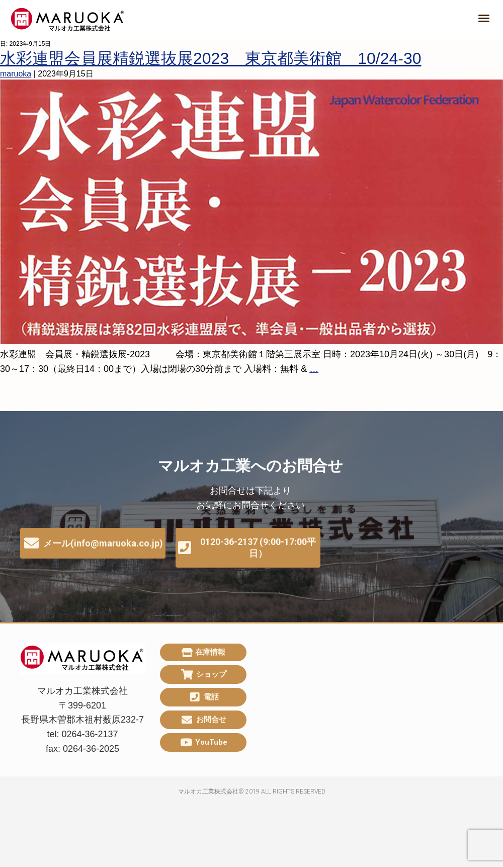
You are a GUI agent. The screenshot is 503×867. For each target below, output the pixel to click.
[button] (484, 18)
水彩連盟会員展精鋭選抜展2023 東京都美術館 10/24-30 (211, 58)
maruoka (15, 73)
